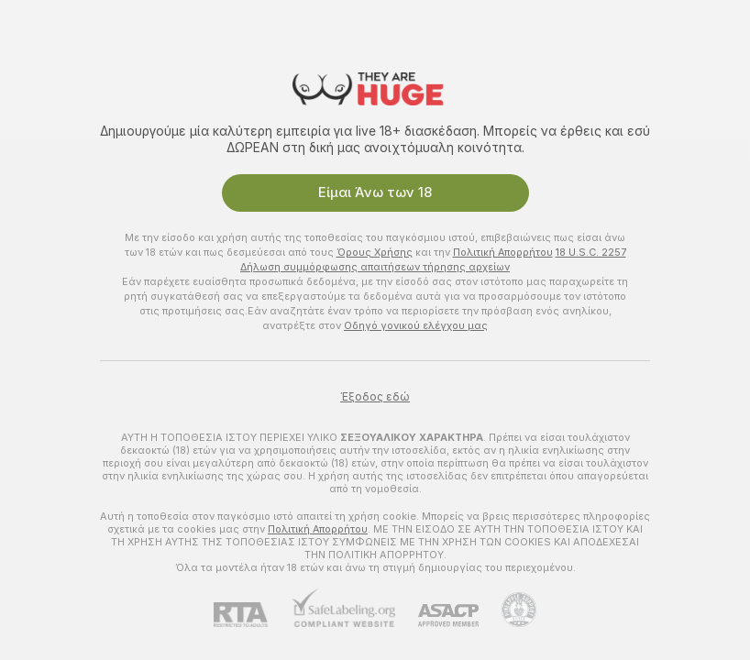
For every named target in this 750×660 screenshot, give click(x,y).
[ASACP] (437, 615)
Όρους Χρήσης (374, 252)
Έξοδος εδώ (375, 396)
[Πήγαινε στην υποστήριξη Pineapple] (507, 609)
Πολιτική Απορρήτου (503, 252)
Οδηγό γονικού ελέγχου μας (416, 325)
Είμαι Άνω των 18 (375, 192)
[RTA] (252, 614)
